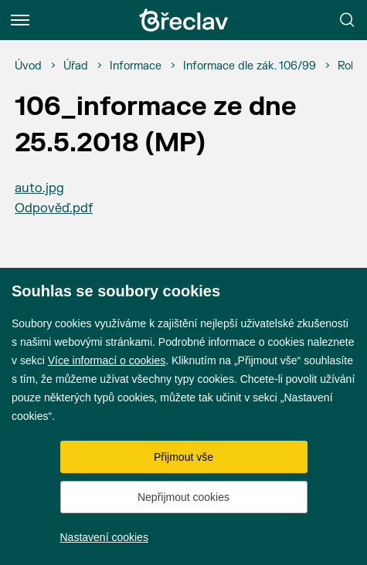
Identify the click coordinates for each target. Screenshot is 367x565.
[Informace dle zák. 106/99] (249, 66)
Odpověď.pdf (54, 208)
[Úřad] (75, 66)
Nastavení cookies (104, 537)
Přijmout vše (183, 457)
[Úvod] (28, 66)
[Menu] (20, 20)
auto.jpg (39, 188)
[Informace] (135, 66)
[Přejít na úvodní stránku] (184, 20)
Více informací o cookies (107, 360)
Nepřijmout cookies (183, 497)
